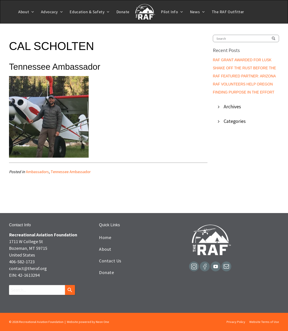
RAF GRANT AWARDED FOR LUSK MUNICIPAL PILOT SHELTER (242, 60)
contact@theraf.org (28, 268)
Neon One (102, 322)
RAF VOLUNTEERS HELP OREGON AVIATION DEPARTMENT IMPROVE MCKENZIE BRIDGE (243, 84)
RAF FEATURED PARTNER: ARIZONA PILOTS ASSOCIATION (244, 76)
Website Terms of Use (264, 322)
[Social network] (194, 266)
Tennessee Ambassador (71, 171)
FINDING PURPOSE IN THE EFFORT (243, 92)
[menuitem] (26, 12)
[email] (226, 266)
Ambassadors (37, 171)
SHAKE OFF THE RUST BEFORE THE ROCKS (244, 68)
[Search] (246, 38)
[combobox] (37, 290)
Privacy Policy (236, 322)
